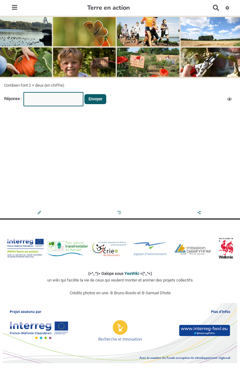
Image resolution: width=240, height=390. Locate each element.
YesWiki (131, 273)
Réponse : (13, 98)
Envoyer (95, 99)
